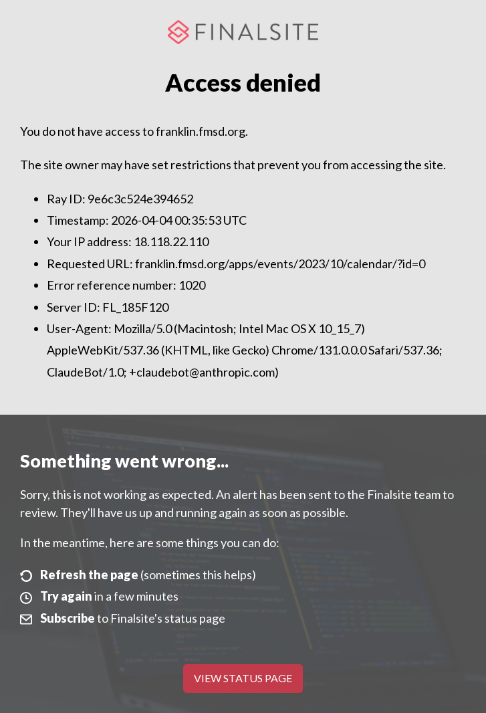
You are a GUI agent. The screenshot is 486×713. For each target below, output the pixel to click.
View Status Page (243, 678)
